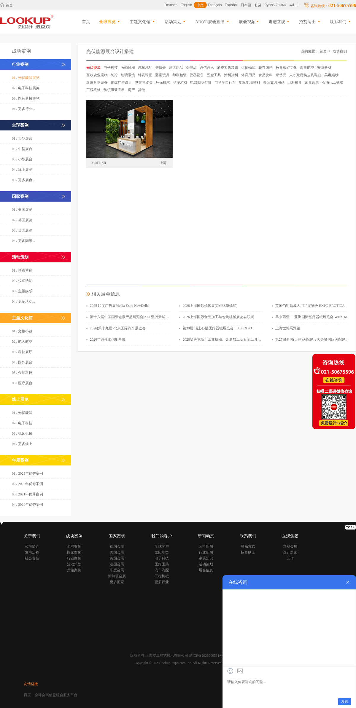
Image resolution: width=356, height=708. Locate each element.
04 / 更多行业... (23, 109)
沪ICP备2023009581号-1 (207, 655)
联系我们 (341, 22)
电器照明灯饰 (201, 82)
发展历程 (32, 552)
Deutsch (170, 5)
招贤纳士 (310, 22)
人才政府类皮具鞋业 (305, 75)
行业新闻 (206, 552)
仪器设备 (197, 75)
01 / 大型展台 (22, 138)
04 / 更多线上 (22, 444)
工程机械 (93, 90)
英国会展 (117, 558)
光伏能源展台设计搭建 (110, 51)
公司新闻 (206, 546)
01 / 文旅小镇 (22, 331)
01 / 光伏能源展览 (25, 78)
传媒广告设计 (121, 82)
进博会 (160, 68)
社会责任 (32, 558)
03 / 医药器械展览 (25, 98)
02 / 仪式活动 (22, 281)
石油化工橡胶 (332, 82)
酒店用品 (176, 68)
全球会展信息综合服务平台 (56, 695)
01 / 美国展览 (22, 210)
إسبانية (294, 5)
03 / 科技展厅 (22, 352)
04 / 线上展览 (22, 170)
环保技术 (163, 82)
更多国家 (117, 582)
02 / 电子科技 (22, 423)
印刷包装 (179, 75)
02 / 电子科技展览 (25, 88)
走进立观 (279, 22)
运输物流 (248, 68)
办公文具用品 (274, 82)
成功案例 (340, 51)
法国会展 (117, 564)
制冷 (114, 75)
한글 (257, 5)
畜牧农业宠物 (97, 75)
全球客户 (162, 546)
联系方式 (248, 546)
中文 (200, 5)
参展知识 (206, 558)
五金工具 (214, 75)
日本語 (246, 5)
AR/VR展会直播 (212, 22)
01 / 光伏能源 (22, 413)
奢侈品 (281, 75)
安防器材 (324, 68)
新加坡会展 (117, 576)
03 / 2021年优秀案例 (27, 494)
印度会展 (117, 570)
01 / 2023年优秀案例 (27, 473)
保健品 (191, 68)
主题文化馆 (143, 22)
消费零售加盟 (227, 68)
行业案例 (74, 558)
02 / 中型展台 (22, 149)
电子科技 (111, 68)
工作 (290, 558)
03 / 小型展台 (22, 159)
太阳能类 (162, 552)
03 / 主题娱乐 (22, 291)
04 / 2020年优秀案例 (27, 505)
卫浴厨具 (294, 82)
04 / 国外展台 (22, 362)
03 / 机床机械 (22, 433)
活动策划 (176, 22)
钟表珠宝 (145, 75)
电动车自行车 (225, 82)
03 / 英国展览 (22, 230)
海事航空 (307, 68)
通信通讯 (207, 68)
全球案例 (74, 546)
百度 (27, 695)
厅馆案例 (74, 570)
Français (215, 5)
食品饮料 (265, 75)
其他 (141, 90)
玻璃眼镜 (128, 75)
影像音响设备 (97, 82)
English (186, 5)
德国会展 (117, 546)
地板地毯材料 (249, 82)
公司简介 (32, 546)
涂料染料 (231, 75)
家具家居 (312, 82)
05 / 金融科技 (22, 373)
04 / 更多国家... (23, 241)
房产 (131, 90)
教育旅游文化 (286, 68)
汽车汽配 (145, 68)
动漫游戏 (180, 82)
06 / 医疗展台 (22, 383)
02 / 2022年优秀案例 (27, 484)
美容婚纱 (331, 75)
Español (231, 5)
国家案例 (74, 552)
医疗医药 (162, 564)
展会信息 (206, 570)
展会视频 (249, 22)
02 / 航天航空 (22, 341)
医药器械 (128, 68)
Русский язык (275, 5)
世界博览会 (144, 82)
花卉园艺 (265, 68)
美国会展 (117, 552)
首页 (6, 5)
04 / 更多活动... (23, 301)
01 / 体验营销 (22, 270)
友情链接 (31, 684)
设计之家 (290, 552)
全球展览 (110, 22)
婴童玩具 (162, 75)
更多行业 (162, 582)
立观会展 (290, 546)
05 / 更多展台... (23, 180)
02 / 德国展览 (22, 220)
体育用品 (248, 75)
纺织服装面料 (114, 90)
